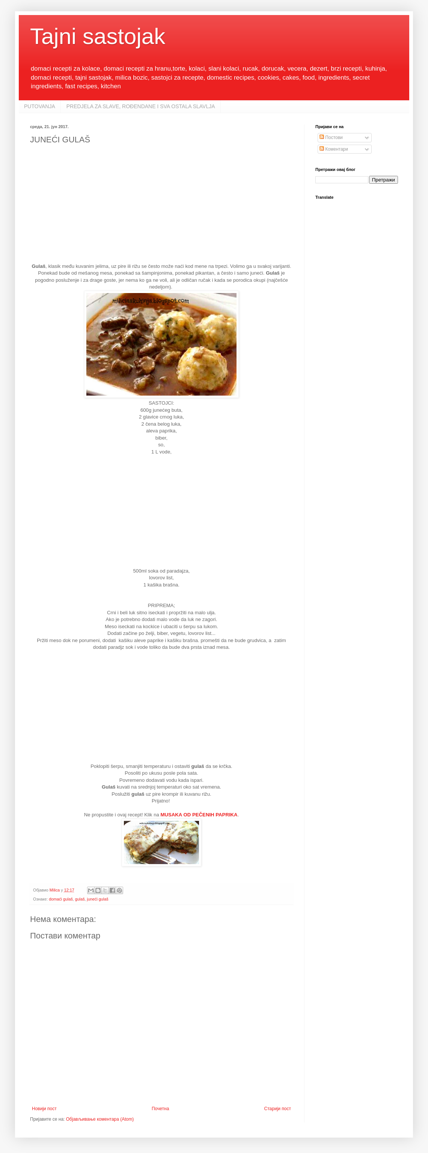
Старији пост (277, 1108)
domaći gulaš (61, 899)
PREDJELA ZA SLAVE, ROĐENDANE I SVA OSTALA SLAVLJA (140, 106)
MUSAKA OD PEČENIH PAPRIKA (198, 815)
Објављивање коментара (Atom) (100, 1119)
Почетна (160, 1108)
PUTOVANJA (39, 106)
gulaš (80, 899)
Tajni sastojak (97, 36)
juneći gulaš (98, 899)
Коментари (333, 149)
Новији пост (44, 1108)
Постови (331, 137)
